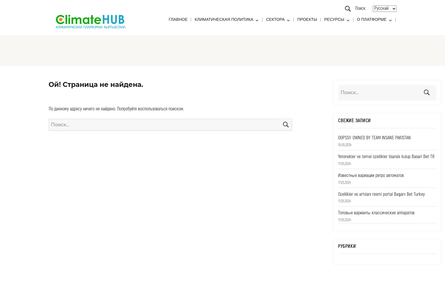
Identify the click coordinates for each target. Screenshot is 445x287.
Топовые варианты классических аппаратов (376, 212)
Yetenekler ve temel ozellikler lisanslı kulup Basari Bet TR (386, 156)
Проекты (307, 19)
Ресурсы (334, 19)
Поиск (348, 8)
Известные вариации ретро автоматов (371, 175)
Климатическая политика (224, 19)
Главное (178, 19)
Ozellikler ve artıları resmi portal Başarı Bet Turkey (381, 194)
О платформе (371, 19)
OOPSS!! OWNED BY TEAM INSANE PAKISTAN (374, 137)
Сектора (275, 19)
